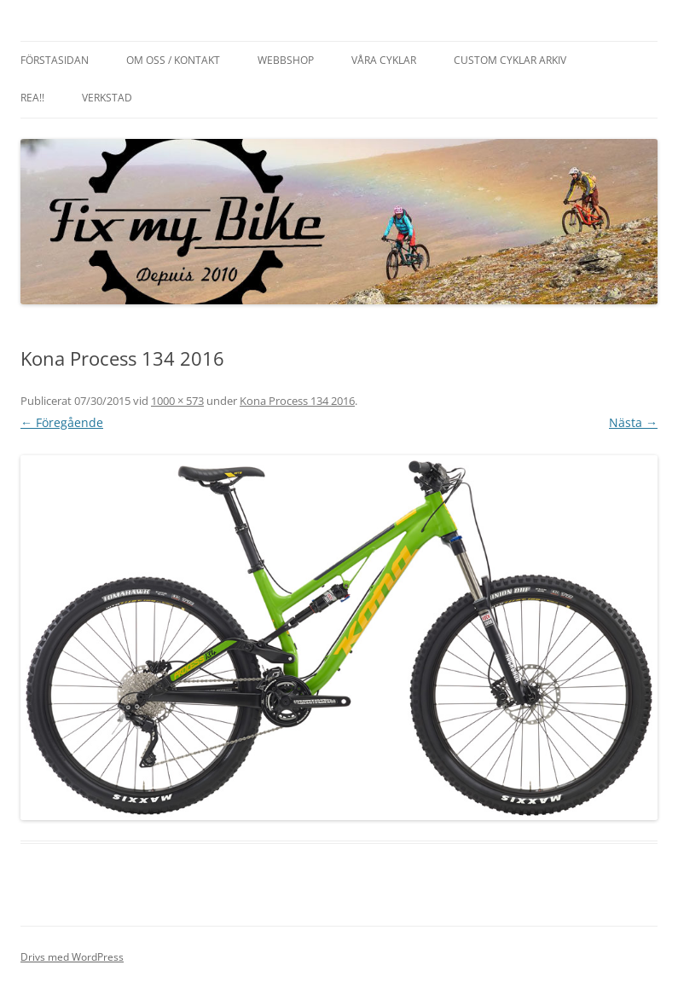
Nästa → (633, 422)
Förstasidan (54, 60)
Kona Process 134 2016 (297, 400)
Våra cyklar (383, 60)
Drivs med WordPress (72, 957)
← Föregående (61, 422)
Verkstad (107, 97)
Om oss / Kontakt (173, 60)
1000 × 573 (177, 400)
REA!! (32, 97)
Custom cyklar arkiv (510, 60)
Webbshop (286, 60)
